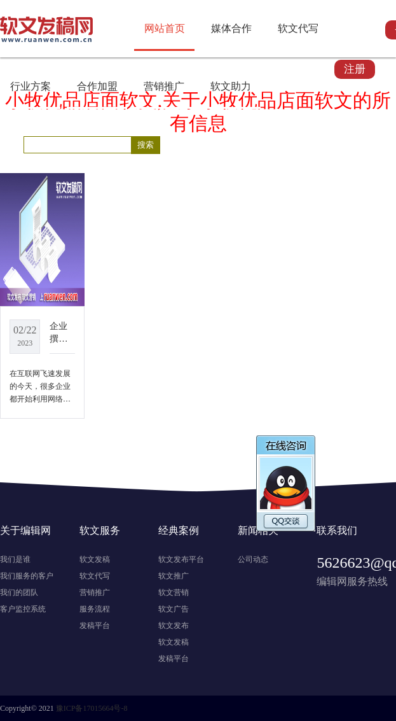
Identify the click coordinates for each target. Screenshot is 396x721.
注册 (354, 69)
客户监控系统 (23, 609)
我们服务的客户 (26, 575)
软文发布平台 (181, 559)
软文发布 (173, 625)
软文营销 (173, 592)
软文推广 (173, 575)
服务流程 (94, 609)
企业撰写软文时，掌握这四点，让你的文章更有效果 (58, 333)
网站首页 (164, 28)
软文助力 (230, 86)
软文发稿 (94, 559)
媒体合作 (231, 28)
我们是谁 (15, 559)
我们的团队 (19, 592)
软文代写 (298, 28)
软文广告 (173, 609)
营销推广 (164, 86)
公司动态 (253, 559)
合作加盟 (97, 86)
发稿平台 (94, 625)
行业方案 (30, 86)
